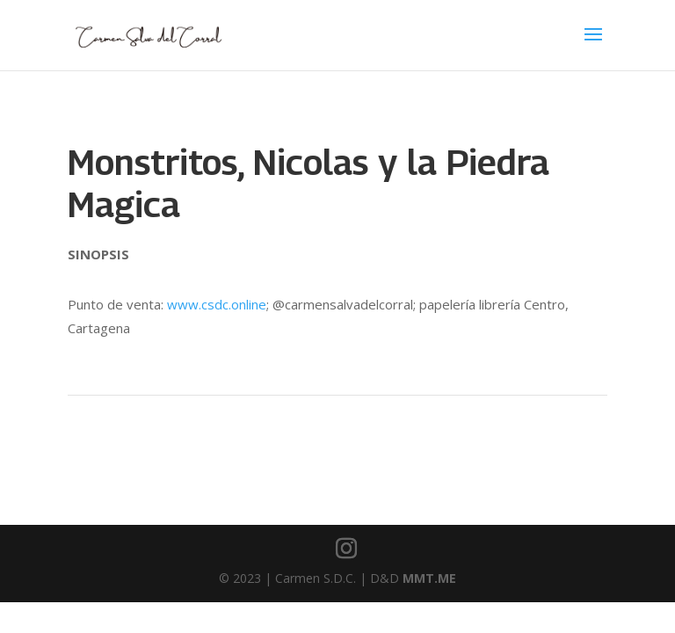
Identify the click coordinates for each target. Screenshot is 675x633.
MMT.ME (429, 578)
